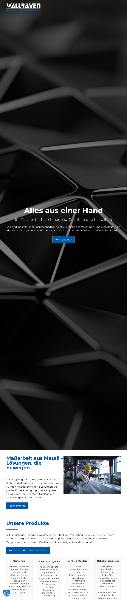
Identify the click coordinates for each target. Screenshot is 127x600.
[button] (6, 593)
